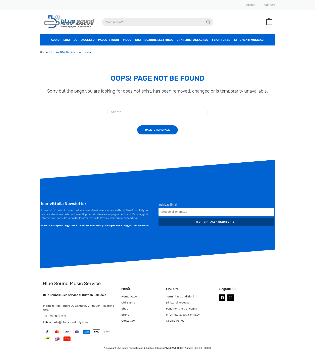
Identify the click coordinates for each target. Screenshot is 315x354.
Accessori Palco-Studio (100, 40)
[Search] (208, 22)
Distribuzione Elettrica (154, 40)
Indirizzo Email (168, 204)
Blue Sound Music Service (72, 283)
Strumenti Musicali (249, 40)
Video (127, 40)
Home (44, 52)
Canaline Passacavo (192, 40)
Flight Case (221, 40)
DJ (76, 40)
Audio (55, 40)
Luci (66, 40)
